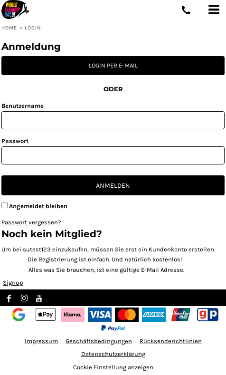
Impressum (41, 341)
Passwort (14, 140)
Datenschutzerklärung (113, 353)
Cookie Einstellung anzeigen (113, 367)
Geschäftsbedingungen (99, 341)
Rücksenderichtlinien (171, 341)
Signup (13, 282)
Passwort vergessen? (31, 222)
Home (9, 28)
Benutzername (22, 105)
